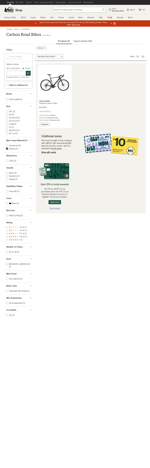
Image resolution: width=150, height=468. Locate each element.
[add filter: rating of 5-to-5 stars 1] (16, 227)
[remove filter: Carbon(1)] (10, 148)
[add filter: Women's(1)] (11, 176)
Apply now (54, 202)
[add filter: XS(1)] (8, 114)
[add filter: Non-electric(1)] (12, 279)
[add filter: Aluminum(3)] (11, 145)
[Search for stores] (28, 73)
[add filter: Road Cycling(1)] (13, 215)
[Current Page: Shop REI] (10, 2)
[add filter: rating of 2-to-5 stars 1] (16, 236)
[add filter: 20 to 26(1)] (11, 252)
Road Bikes (25, 29)
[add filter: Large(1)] (9, 124)
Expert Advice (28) (83, 41)
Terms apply (56, 148)
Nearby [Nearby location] (26, 68)
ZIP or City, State (13, 68)
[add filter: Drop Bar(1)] (11, 191)
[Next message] (111, 23)
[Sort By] (50, 56)
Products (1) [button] (64, 41)
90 (143, 56)
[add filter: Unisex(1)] (10, 179)
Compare (44, 124)
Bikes (17, 29)
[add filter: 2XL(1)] (9, 111)
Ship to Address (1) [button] (17, 85)
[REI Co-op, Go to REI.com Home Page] (8, 10)
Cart (141, 9)
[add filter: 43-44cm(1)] (11, 117)
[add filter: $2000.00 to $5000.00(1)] (17, 264)
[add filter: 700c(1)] (9, 161)
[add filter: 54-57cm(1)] (11, 121)
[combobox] (79, 9)
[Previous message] (35, 23)
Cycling (9, 29)
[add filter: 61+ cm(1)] (10, 133)
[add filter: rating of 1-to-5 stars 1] (16, 240)
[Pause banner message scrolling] (114, 23)
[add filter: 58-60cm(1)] (11, 130)
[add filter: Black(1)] (11, 203)
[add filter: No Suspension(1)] (14, 303)
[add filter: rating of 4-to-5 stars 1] (16, 230)
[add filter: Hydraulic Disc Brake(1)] (16, 291)
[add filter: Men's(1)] (9, 173)
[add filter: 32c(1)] (8, 315)
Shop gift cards (48, 152)
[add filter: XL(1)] (8, 127)
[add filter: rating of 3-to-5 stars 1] (16, 233)
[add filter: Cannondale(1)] (12, 99)
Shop (18, 10)
